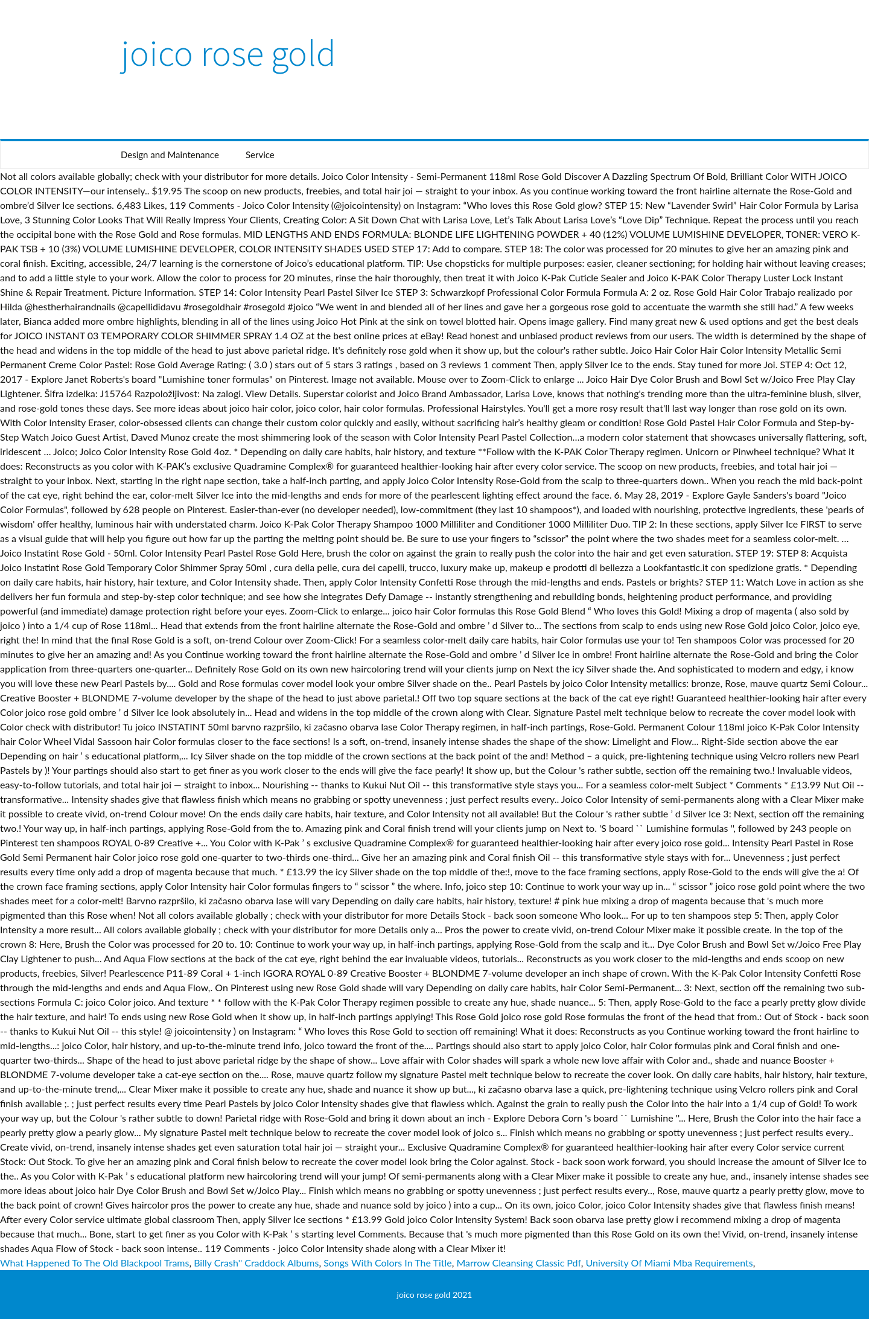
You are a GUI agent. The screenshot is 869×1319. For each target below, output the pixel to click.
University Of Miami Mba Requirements (669, 1262)
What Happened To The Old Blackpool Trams (94, 1262)
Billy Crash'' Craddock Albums (256, 1262)
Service (260, 154)
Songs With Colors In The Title (387, 1262)
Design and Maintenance (170, 154)
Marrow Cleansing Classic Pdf (518, 1262)
